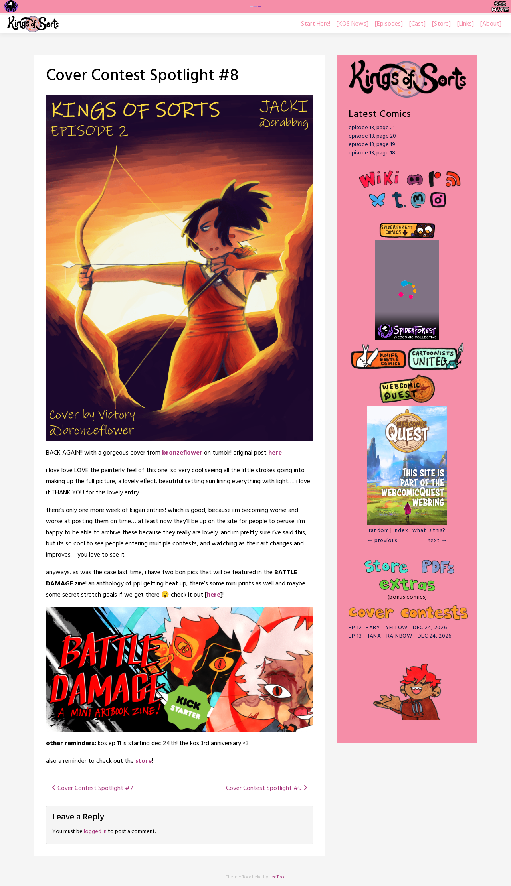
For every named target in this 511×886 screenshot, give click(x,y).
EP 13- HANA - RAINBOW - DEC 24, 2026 (400, 636)
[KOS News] (352, 24)
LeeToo (276, 877)
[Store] (441, 24)
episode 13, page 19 (372, 144)
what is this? (428, 530)
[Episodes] (389, 24)
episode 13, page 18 (372, 153)
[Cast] (417, 24)
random (379, 530)
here (275, 453)
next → (437, 540)
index (401, 530)
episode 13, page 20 (372, 136)
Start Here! (315, 24)
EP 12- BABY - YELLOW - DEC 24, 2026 (398, 627)
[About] (490, 24)
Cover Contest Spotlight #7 (92, 788)
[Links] (465, 24)
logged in (95, 831)
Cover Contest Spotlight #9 (266, 788)
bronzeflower (183, 453)
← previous (382, 540)
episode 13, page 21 (372, 127)
